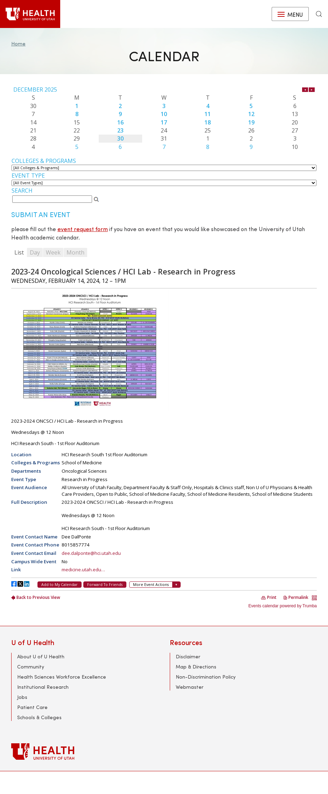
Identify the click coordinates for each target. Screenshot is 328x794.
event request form (82, 229)
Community (30, 666)
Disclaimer (188, 656)
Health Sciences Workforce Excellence (61, 676)
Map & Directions (196, 666)
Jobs (22, 697)
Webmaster (189, 687)
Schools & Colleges (39, 717)
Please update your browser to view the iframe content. (164, 118)
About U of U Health (40, 656)
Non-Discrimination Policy (206, 676)
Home (18, 43)
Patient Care (32, 707)
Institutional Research (43, 687)
